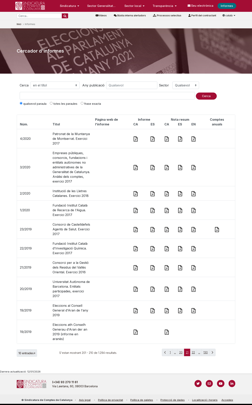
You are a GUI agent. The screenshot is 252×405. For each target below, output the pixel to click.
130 (206, 353)
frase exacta (91, 103)
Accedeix (227, 400)
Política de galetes (141, 400)
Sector (164, 85)
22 (194, 353)
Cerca (24, 85)
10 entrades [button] (28, 353)
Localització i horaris (205, 400)
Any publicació (93, 85)
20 (181, 353)
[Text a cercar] (107, 95)
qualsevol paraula (33, 103)
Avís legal (85, 400)
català (227, 15)
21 (188, 353)
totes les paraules (63, 103)
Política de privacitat (110, 400)
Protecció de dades (172, 400)
